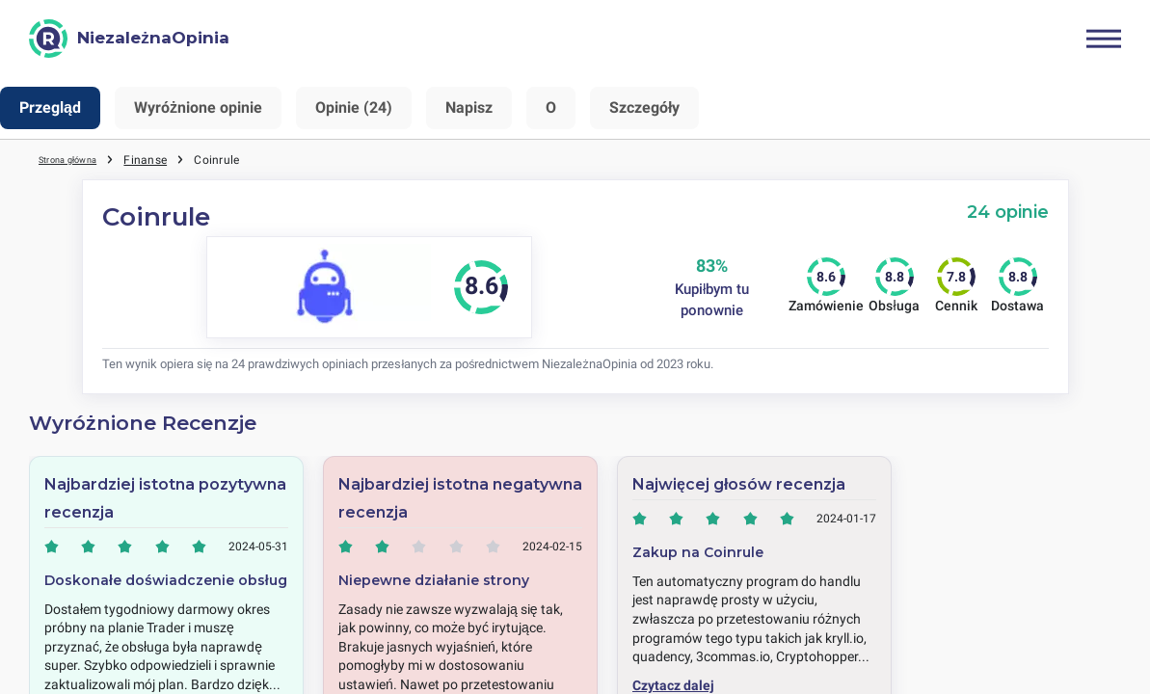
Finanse (166, 159)
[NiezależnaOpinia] (129, 38)
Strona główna (78, 159)
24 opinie (1008, 211)
